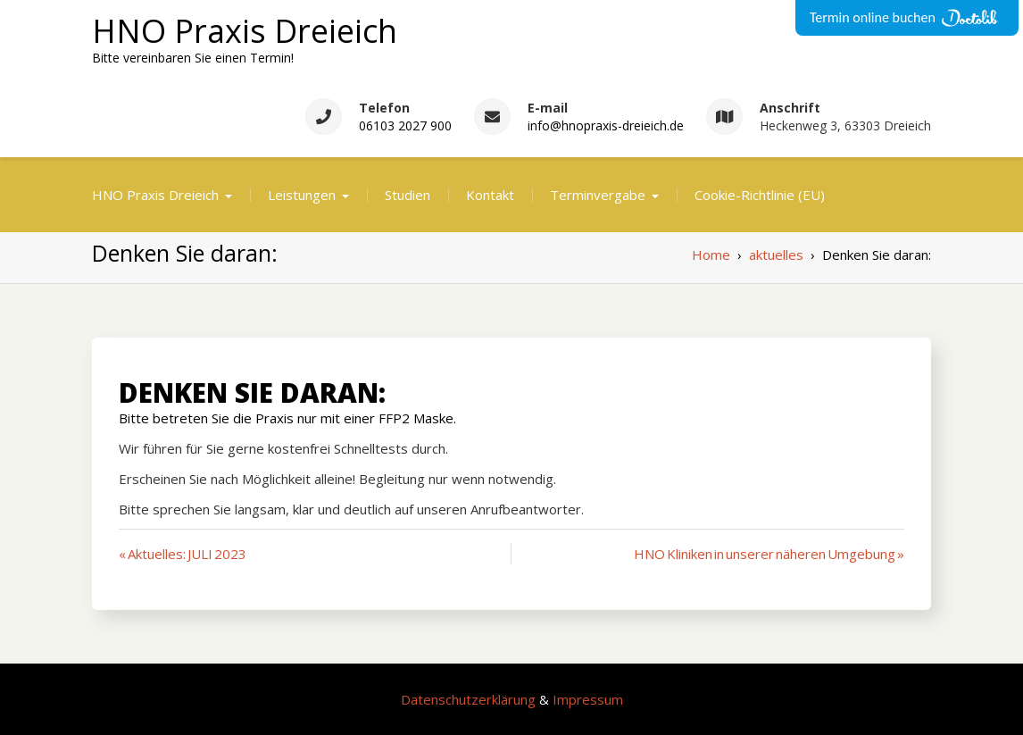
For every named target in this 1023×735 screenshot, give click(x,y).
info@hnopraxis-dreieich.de (606, 125)
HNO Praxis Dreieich (244, 31)
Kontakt (490, 195)
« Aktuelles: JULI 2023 (182, 554)
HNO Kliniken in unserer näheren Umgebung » (769, 554)
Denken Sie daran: (252, 392)
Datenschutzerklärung (468, 699)
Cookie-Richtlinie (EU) (759, 195)
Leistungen (302, 195)
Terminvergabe (597, 195)
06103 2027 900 (405, 125)
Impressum (588, 699)
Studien (407, 195)
